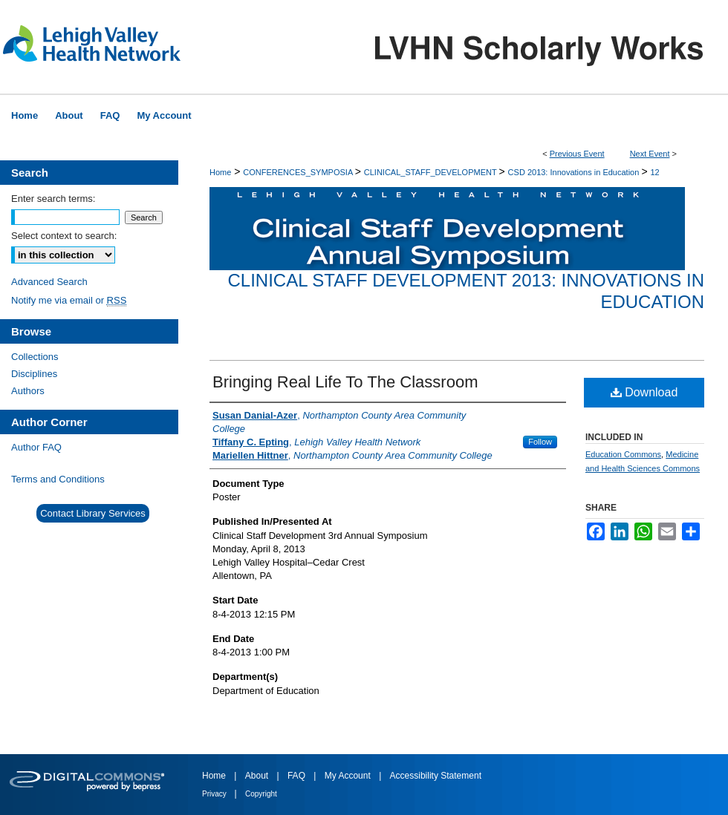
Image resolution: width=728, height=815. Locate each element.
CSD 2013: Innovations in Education (575, 172)
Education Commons (623, 454)
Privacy (215, 794)
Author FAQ (36, 447)
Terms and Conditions (58, 479)
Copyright (261, 794)
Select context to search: (64, 235)
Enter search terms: (53, 198)
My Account (349, 775)
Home (220, 172)
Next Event (650, 153)
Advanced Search (49, 281)
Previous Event (577, 153)
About (258, 775)
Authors (28, 390)
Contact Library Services (93, 513)
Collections (35, 356)
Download (644, 392)
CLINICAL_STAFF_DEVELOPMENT (431, 172)
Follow (540, 441)
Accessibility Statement (435, 775)
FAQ (297, 775)
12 (654, 172)
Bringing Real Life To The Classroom (345, 382)
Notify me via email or (68, 300)
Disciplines (34, 373)
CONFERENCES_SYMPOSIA (298, 172)
